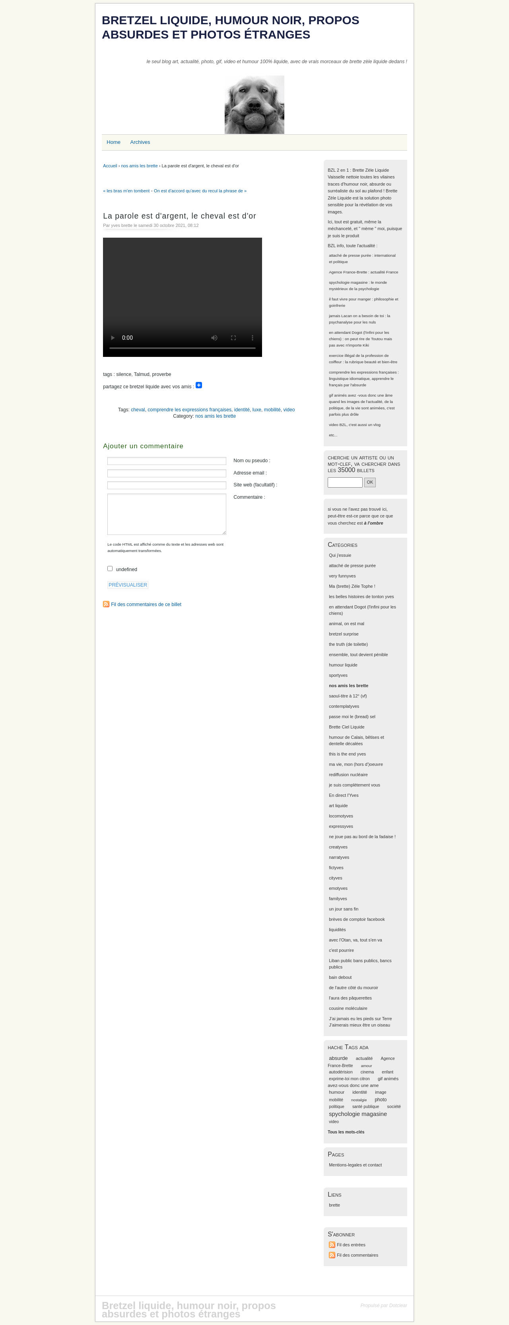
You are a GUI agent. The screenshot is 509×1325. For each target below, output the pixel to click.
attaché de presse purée (350, 255)
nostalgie (359, 1100)
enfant (387, 1072)
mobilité (272, 410)
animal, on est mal (346, 623)
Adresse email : (250, 473)
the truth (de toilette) (348, 644)
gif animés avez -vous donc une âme (360, 395)
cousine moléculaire (348, 1008)
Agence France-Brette (348, 272)
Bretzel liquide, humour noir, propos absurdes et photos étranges (230, 27)
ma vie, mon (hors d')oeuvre (356, 764)
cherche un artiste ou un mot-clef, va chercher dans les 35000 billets (364, 463)
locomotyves (341, 816)
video (289, 410)
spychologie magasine (348, 282)
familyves (338, 898)
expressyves (341, 826)
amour (366, 1065)
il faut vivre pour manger (350, 299)
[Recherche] (345, 482)
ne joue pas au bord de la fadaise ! (362, 836)
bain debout (340, 977)
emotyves (338, 888)
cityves (335, 878)
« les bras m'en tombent (126, 190)
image (380, 1092)
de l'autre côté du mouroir (353, 987)
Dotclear (398, 1305)
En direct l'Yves (343, 795)
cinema (367, 1072)
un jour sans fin (343, 909)
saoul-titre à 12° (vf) (348, 695)
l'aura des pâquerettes (350, 998)
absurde (338, 1058)
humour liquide (343, 664)
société (394, 1106)
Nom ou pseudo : (251, 460)
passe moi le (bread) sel (352, 716)
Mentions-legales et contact (355, 1164)
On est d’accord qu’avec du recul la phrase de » (200, 190)
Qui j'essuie (340, 555)
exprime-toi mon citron (349, 1079)
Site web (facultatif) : (255, 485)
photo (381, 1099)
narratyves (339, 857)
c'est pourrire (341, 950)
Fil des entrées (351, 1244)
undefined (126, 569)
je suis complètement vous (354, 785)
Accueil (110, 165)
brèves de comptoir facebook (357, 919)
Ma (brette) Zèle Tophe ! (352, 586)
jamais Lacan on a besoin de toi (356, 316)
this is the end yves (347, 754)
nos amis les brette (139, 165)
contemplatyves (344, 706)
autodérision (341, 1071)
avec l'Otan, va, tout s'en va (355, 940)
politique (336, 1106)
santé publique (365, 1106)
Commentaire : (249, 497)
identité (242, 410)
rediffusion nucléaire (348, 774)
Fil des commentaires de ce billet (146, 604)
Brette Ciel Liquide (346, 726)
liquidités (337, 929)
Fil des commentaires (357, 1255)
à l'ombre (373, 523)
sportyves (338, 675)
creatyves (338, 847)
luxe (257, 410)
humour (336, 1092)
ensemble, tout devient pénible (358, 654)
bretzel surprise (344, 634)
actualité (364, 1058)
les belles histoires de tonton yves (361, 596)
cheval (138, 410)
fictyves (336, 867)
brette (334, 1205)
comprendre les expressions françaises (189, 410)
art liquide (338, 805)
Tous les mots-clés (346, 1132)
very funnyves (342, 575)
